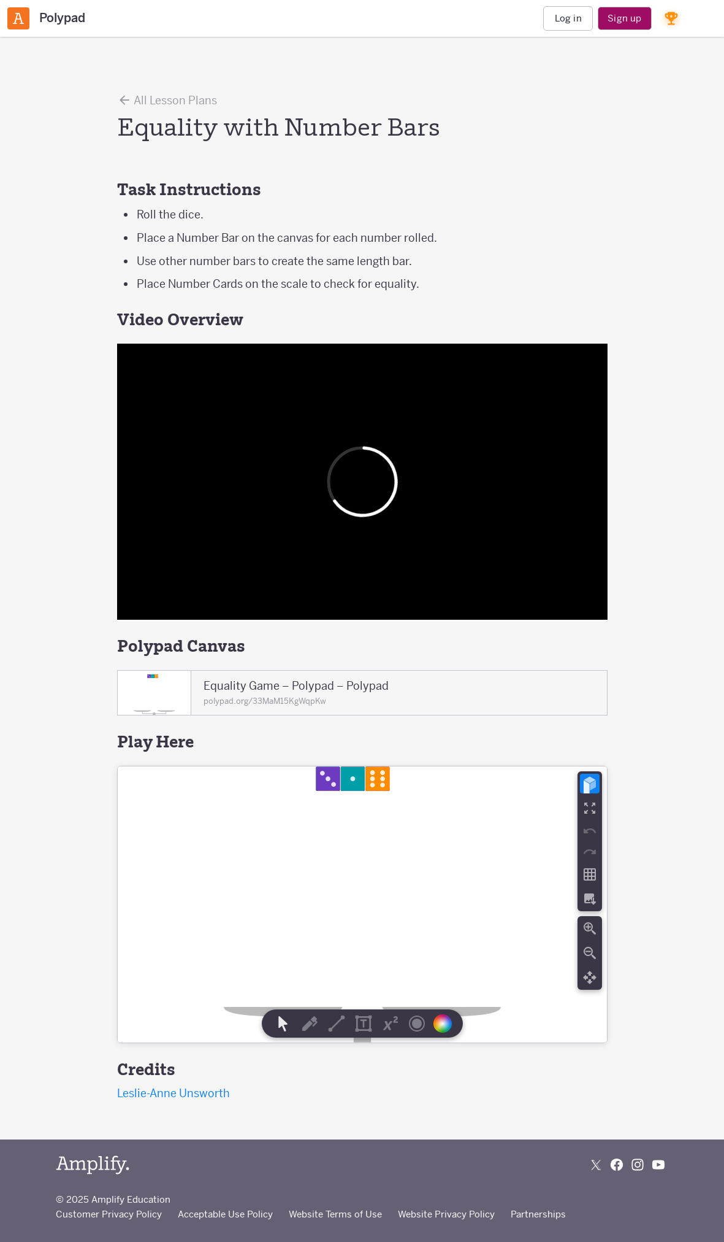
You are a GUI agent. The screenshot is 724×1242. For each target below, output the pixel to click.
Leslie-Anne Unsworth (173, 1093)
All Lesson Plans (167, 100)
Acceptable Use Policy (225, 1214)
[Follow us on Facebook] (616, 1164)
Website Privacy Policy (446, 1214)
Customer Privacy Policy (109, 1214)
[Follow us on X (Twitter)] (595, 1164)
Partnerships (538, 1214)
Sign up (624, 18)
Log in (568, 18)
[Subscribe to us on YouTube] (658, 1164)
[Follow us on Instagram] (637, 1164)
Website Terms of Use (335, 1214)
